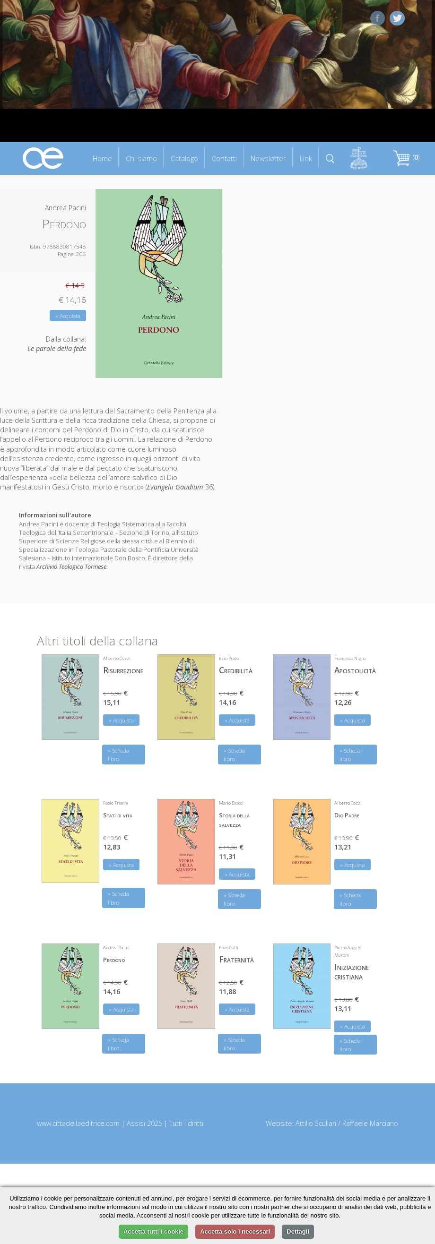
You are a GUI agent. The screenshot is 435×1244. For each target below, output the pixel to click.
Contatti (224, 158)
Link (306, 158)
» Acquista (67, 315)
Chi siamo (141, 158)
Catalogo (184, 158)
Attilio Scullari (316, 1123)
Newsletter (268, 158)
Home (102, 158)
